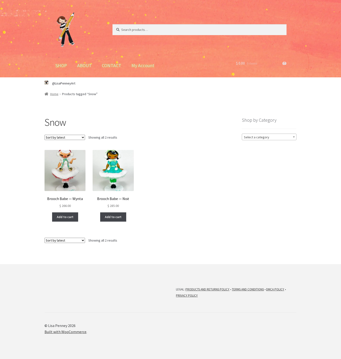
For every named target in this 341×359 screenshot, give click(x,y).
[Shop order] (65, 137)
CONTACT (111, 65)
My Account (142, 65)
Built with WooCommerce (65, 331)
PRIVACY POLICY (187, 296)
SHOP (61, 65)
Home (54, 94)
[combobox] (269, 137)
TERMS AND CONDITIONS (248, 289)
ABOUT (84, 65)
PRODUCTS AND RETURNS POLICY (207, 289)
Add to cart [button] (65, 217)
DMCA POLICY (275, 289)
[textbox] (269, 137)
